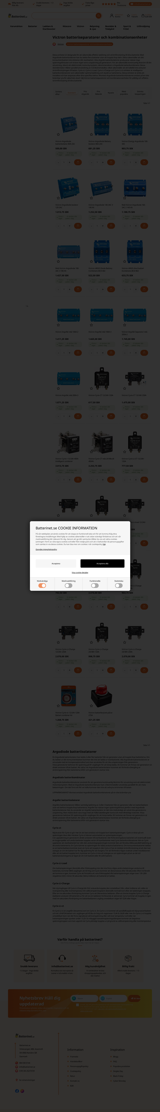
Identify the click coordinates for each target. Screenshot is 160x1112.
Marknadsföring (68, 584)
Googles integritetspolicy (46, 549)
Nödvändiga (42, 584)
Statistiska (118, 584)
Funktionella (95, 584)
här (104, 544)
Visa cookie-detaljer (80, 572)
